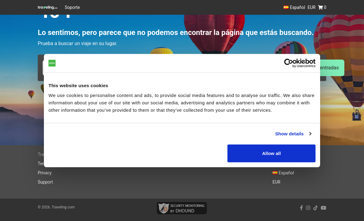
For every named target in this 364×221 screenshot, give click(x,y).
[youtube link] (323, 208)
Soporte (72, 7)
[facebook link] (301, 208)
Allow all (271, 153)
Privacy (45, 172)
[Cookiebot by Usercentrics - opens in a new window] (289, 63)
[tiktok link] (315, 208)
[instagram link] (308, 208)
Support (45, 182)
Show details (289, 133)
